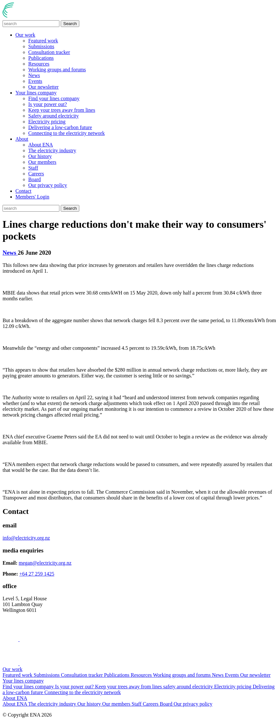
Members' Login (32, 196)
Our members (42, 162)
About (21, 139)
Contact (23, 191)
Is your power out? (47, 104)
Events (35, 81)
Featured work (43, 40)
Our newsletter (43, 87)
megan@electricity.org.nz (45, 563)
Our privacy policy (47, 185)
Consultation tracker (49, 52)
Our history (40, 156)
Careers (36, 173)
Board (34, 179)
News (34, 75)
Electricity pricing (46, 121)
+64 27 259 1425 (36, 574)
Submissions (41, 46)
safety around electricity (188, 686)
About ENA (40, 144)
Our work (25, 35)
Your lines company (36, 92)
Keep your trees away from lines (61, 110)
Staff (33, 168)
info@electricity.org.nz (26, 538)
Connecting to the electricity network (66, 133)
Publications (41, 58)
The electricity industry (52, 150)
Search (70, 23)
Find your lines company (54, 98)
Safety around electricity (53, 116)
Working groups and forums (57, 69)
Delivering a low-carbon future (60, 127)
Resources (38, 63)
